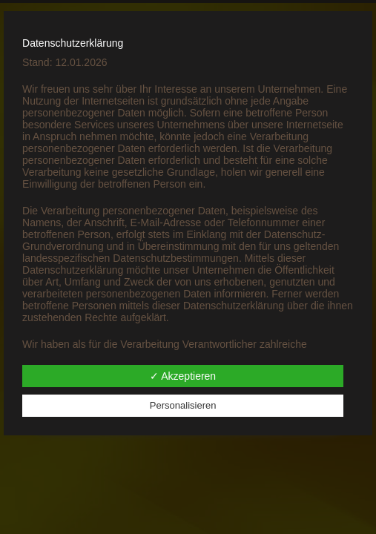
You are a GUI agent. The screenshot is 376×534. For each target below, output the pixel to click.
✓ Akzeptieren (183, 376)
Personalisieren (183, 405)
